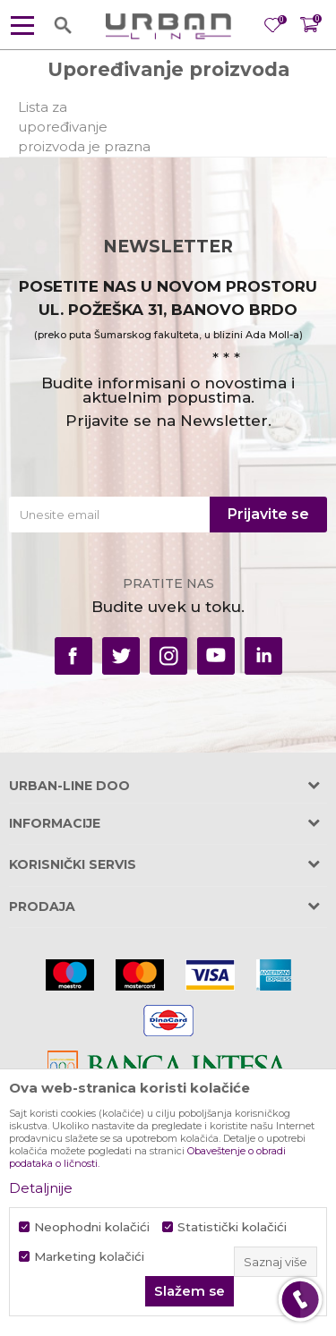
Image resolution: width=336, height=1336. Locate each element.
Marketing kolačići (89, 1257)
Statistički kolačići (232, 1227)
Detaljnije (41, 1187)
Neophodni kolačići (92, 1227)
